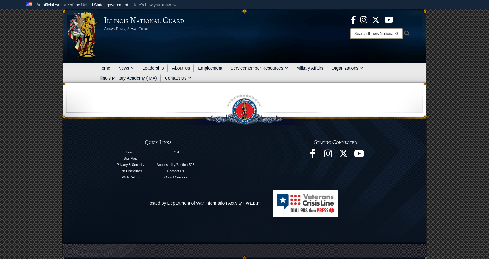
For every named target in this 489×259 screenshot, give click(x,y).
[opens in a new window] (376, 19)
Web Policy (130, 177)
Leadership (153, 68)
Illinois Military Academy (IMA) (128, 78)
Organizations (347, 68)
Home (104, 68)
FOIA (176, 152)
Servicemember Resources (259, 68)
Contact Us (178, 78)
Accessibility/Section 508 (176, 165)
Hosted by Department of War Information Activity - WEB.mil (205, 203)
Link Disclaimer (130, 171)
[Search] (376, 33)
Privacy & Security (130, 165)
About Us (181, 68)
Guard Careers (175, 177)
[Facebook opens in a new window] (353, 19)
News (126, 68)
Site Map (130, 158)
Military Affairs (309, 68)
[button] (154, 5)
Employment (210, 68)
